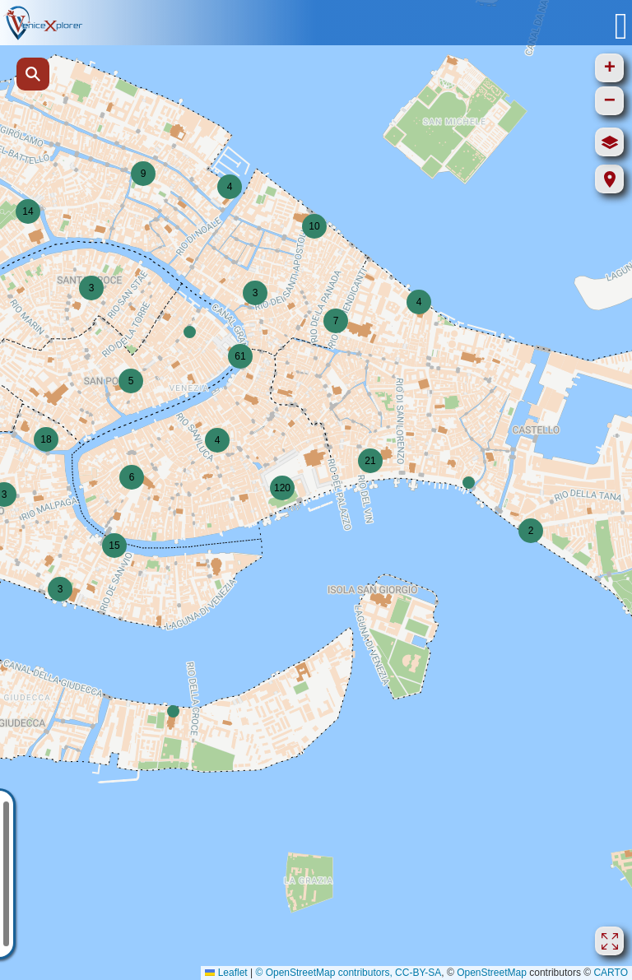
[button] (229, 186)
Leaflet (226, 972)
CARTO (610, 972)
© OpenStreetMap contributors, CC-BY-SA (348, 972)
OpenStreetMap (492, 972)
